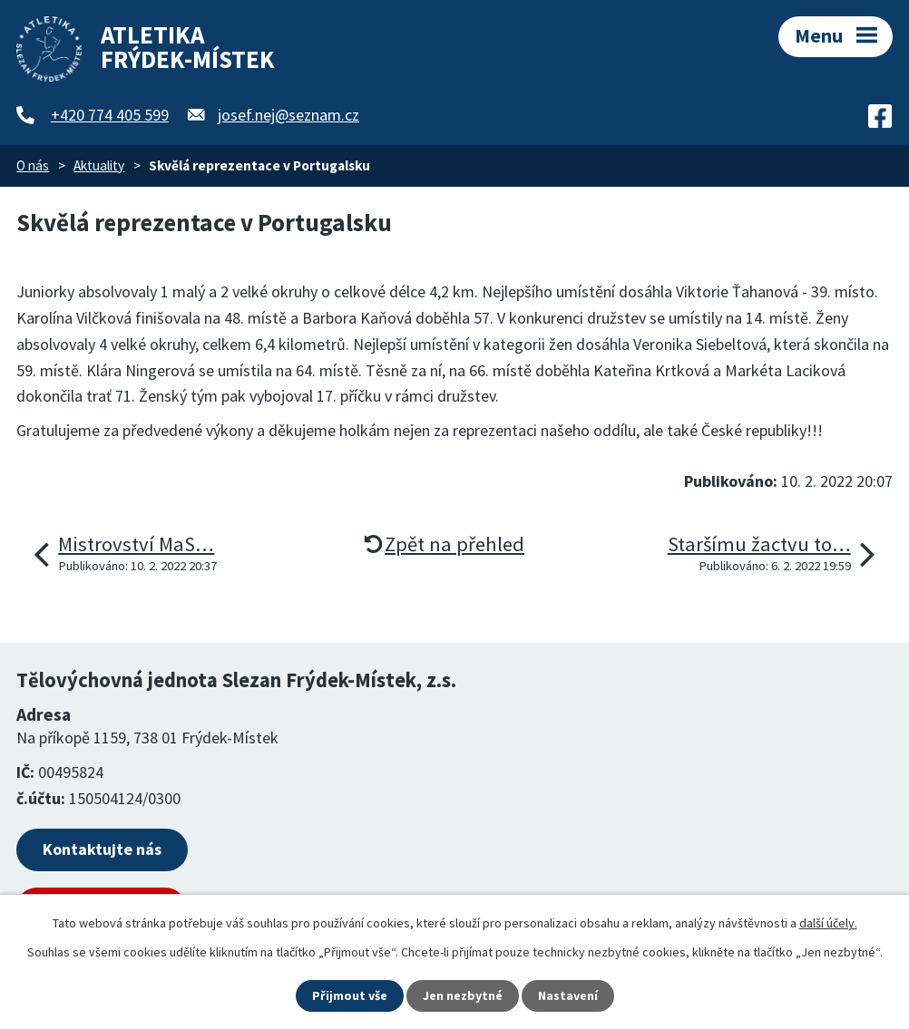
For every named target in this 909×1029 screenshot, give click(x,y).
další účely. (828, 923)
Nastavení (568, 995)
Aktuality (98, 165)
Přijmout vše (349, 995)
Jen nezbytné (463, 995)
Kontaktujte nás (102, 849)
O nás (32, 165)
